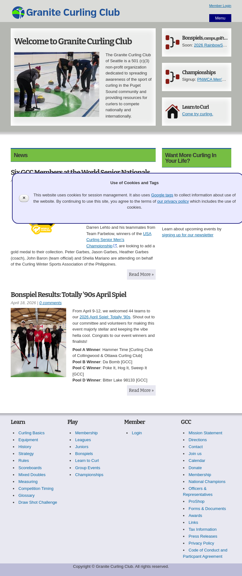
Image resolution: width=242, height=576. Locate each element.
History (25, 446)
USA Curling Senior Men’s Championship (119, 239)
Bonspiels (210, 38)
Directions (198, 439)
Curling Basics (32, 433)
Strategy (26, 453)
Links (193, 522)
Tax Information (203, 529)
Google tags (162, 195)
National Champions (207, 481)
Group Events (88, 467)
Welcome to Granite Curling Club (73, 41)
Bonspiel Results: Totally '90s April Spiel (68, 294)
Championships (199, 72)
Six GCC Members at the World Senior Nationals (80, 172)
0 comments (50, 302)
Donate (195, 467)
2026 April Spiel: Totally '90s (104, 317)
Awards (195, 515)
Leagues (83, 439)
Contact (196, 446)
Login (137, 433)
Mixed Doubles (32, 474)
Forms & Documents (207, 508)
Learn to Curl (195, 107)
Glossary (27, 495)
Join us (195, 453)
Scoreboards (30, 467)
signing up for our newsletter (187, 235)
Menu (220, 18)
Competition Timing (36, 488)
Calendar (197, 460)
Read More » (141, 274)
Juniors (82, 446)
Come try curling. (197, 114)
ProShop (197, 501)
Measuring (28, 481)
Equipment (28, 439)
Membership (86, 433)
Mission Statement (205, 433)
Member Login (220, 6)
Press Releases (203, 536)
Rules (24, 460)
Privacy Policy (201, 543)
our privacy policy (173, 201)
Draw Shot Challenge (38, 502)
